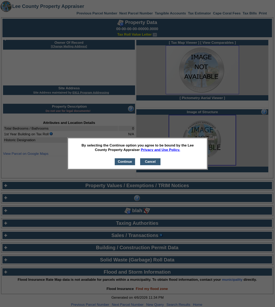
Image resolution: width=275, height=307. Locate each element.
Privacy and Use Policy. (160, 150)
